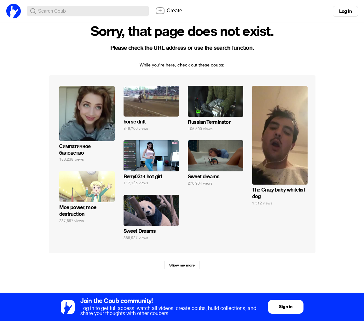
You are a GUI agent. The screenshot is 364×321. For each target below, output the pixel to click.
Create (168, 11)
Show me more (181, 265)
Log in (345, 11)
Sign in (285, 307)
